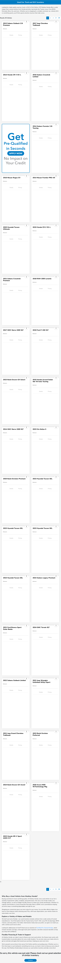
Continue (30, 960)
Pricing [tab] (20, 35)
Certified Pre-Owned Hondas (44, 928)
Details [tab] (11, 35)
